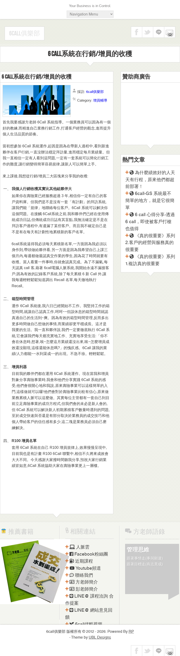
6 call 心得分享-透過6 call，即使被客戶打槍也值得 (150, 221)
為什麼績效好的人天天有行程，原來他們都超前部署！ (150, 179)
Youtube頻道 (85, 568)
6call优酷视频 (85, 624)
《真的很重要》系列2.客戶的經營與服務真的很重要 (150, 242)
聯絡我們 (81, 575)
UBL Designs (100, 637)
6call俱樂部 (24, 33)
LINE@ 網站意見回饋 (88, 614)
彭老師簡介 (83, 589)
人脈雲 (79, 547)
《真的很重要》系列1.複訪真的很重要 (150, 260)
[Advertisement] (150, 115)
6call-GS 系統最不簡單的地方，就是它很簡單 (149, 200)
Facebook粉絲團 (88, 554)
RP (131, 631)
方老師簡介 (83, 582)
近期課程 (81, 561)
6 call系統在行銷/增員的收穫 (37, 76)
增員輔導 (100, 100)
